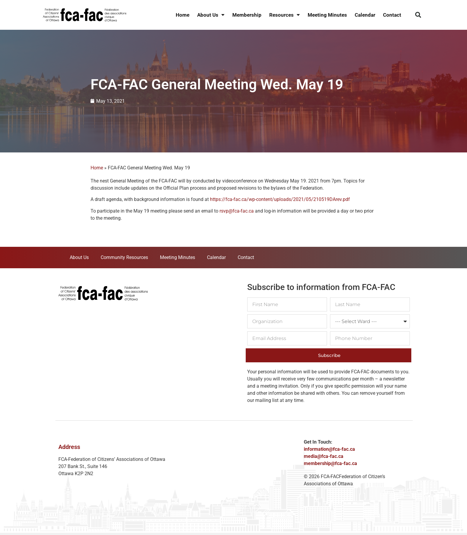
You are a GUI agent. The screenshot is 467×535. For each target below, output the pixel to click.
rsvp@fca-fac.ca (237, 211)
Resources (284, 15)
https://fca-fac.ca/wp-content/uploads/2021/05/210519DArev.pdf (279, 199)
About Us (211, 15)
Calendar (365, 15)
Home (182, 15)
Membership (246, 15)
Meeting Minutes (327, 15)
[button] (418, 15)
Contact (392, 15)
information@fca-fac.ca (329, 449)
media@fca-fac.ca (323, 456)
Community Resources (124, 257)
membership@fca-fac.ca (330, 463)
